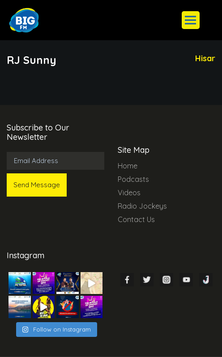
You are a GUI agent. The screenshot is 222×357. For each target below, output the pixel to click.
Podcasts (133, 179)
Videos (129, 192)
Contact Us (136, 219)
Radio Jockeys (142, 206)
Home (127, 165)
